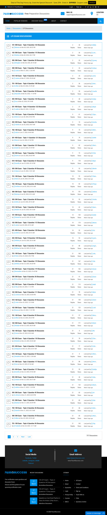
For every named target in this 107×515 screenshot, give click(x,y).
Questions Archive (80, 502)
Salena (94, 192)
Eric (93, 230)
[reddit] (95, 7)
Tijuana (94, 114)
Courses (66, 498)
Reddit (37, 461)
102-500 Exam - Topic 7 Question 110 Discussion (28, 308)
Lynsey (94, 60)
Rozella (94, 385)
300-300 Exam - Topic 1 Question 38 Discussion (28, 68)
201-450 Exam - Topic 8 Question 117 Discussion (28, 369)
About (53, 21)
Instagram (31, 461)
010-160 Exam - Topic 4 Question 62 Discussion (28, 76)
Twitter (34, 458)
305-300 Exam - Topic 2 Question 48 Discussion (28, 199)
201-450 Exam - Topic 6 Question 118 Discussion (28, 346)
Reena (93, 223)
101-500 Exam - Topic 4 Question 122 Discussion (28, 45)
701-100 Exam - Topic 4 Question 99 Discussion (28, 114)
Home (7, 21)
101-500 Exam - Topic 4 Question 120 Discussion (28, 215)
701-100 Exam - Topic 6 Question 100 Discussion (28, 84)
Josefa (94, 91)
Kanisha (94, 84)
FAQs (76, 498)
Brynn (93, 323)
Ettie (93, 400)
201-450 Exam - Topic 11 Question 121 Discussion (29, 138)
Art (92, 393)
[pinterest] (98, 7)
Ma (93, 331)
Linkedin (24, 461)
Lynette (94, 238)
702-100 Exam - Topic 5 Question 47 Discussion (28, 385)
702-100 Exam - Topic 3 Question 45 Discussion (28, 331)
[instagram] (93, 7)
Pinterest (31, 463)
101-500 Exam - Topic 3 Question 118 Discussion (28, 400)
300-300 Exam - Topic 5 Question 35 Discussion (28, 246)
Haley (93, 99)
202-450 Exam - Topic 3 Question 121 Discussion (28, 122)
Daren (93, 300)
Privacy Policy (68, 494)
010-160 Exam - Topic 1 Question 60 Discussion (28, 207)
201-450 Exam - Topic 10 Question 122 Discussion (29, 107)
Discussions (17, 28)
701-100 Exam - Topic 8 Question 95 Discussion (28, 315)
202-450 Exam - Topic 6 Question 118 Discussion (28, 339)
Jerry (93, 76)
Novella (94, 362)
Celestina (94, 346)
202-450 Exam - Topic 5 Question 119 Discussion (28, 269)
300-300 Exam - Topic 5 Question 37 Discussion (28, 192)
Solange (94, 377)
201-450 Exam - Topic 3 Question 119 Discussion (28, 261)
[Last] (29, 436)
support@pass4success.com (75, 15)
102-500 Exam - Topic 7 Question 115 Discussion (28, 53)
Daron (93, 277)
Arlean (94, 68)
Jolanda (94, 253)
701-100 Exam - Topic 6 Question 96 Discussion (28, 423)
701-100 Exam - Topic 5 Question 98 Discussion (28, 176)
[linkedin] (90, 7)
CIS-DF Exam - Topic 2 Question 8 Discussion (47, 481)
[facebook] (85, 7)
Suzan (93, 269)
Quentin (94, 207)
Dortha (94, 122)
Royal (93, 107)
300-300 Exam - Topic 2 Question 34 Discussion (28, 416)
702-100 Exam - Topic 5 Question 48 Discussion (28, 184)
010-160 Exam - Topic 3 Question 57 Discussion (28, 354)
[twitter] (88, 7)
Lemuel (94, 53)
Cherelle (94, 338)
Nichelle (94, 408)
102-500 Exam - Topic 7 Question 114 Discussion (28, 153)
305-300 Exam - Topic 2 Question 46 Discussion (28, 377)
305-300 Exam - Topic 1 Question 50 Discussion (28, 60)
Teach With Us (79, 494)
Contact (63, 21)
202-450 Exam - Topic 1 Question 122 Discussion (28, 99)
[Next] (23, 436)
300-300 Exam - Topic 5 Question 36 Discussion (28, 277)
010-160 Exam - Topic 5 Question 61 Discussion (28, 161)
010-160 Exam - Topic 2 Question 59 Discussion (28, 300)
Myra (93, 292)
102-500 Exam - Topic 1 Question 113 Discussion (28, 223)
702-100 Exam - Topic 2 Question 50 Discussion (28, 91)
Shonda (94, 354)
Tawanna (94, 176)
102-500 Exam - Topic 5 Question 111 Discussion (28, 292)
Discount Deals (39, 20)
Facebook (28, 458)
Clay (93, 423)
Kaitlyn (94, 369)
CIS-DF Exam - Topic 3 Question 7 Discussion (47, 490)
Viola (93, 153)
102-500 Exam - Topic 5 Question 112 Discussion (28, 323)
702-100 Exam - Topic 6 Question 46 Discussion (28, 408)
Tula (93, 261)
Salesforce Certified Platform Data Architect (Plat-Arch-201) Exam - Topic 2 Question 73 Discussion (49, 499)
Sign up (78, 7)
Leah (93, 308)
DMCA (66, 502)
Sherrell (94, 145)
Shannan (94, 416)
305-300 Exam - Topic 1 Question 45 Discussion (28, 393)
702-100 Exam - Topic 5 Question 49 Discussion (28, 130)
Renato (94, 315)
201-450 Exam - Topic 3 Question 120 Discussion (28, 230)
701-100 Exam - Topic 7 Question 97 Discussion (28, 253)
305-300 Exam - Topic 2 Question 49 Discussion (28, 169)
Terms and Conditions (81, 487)
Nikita (93, 45)
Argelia (94, 246)
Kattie (93, 138)
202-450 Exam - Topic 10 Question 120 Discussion (29, 238)
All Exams (78, 480)
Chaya (93, 184)
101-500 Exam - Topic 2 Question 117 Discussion (28, 362)
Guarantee (67, 487)
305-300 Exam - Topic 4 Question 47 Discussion (28, 284)
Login (71, 7)
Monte (94, 168)
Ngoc (93, 161)
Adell (93, 284)
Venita (94, 199)
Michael (94, 130)
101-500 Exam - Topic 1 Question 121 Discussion (28, 145)
